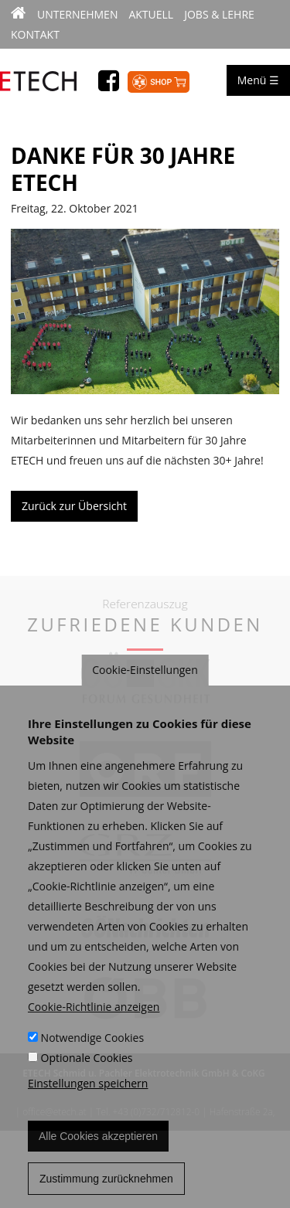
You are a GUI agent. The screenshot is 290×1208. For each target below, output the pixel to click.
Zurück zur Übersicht (74, 506)
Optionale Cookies (87, 1071)
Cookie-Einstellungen (145, 683)
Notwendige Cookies (93, 1051)
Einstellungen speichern (88, 1097)
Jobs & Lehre (219, 14)
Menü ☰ (258, 80)
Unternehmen (77, 14)
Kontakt (35, 34)
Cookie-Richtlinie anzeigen (93, 1020)
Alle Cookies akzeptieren (98, 1150)
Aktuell (150, 14)
